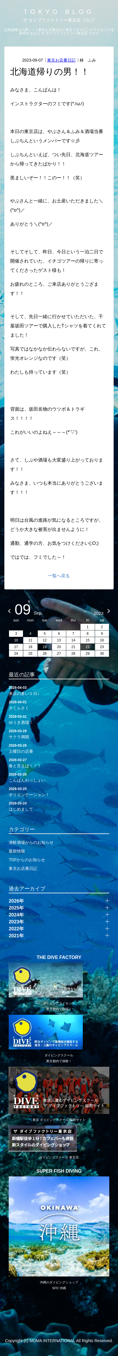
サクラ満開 (59, 733)
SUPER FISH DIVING (59, 1171)
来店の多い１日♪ (59, 690)
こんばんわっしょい (59, 777)
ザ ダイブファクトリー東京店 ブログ (59, 20)
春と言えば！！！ (59, 762)
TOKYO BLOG (59, 11)
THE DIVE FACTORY (59, 957)
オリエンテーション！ (59, 791)
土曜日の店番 (59, 748)
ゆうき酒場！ (59, 719)
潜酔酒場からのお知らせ (31, 842)
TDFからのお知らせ (27, 859)
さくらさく (59, 704)
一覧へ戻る (59, 575)
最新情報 (17, 851)
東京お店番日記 (61, 60)
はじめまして (59, 805)
